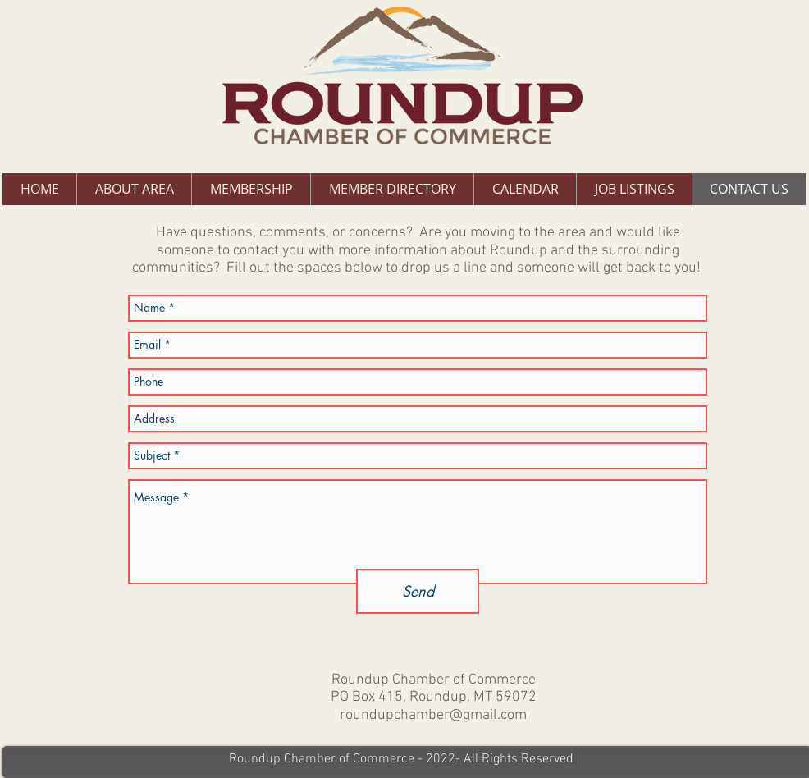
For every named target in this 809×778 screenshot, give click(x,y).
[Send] (417, 591)
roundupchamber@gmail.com (433, 715)
